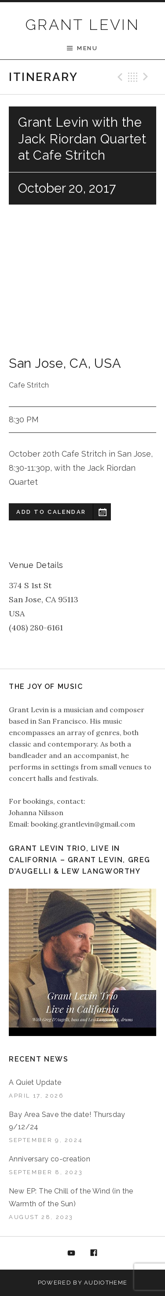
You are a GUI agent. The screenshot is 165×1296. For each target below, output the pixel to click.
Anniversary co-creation (49, 1159)
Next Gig (147, 77)
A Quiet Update (35, 1082)
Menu (87, 48)
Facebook (94, 1253)
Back (133, 77)
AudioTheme (105, 1282)
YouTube (71, 1253)
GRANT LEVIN (82, 24)
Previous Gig (119, 77)
